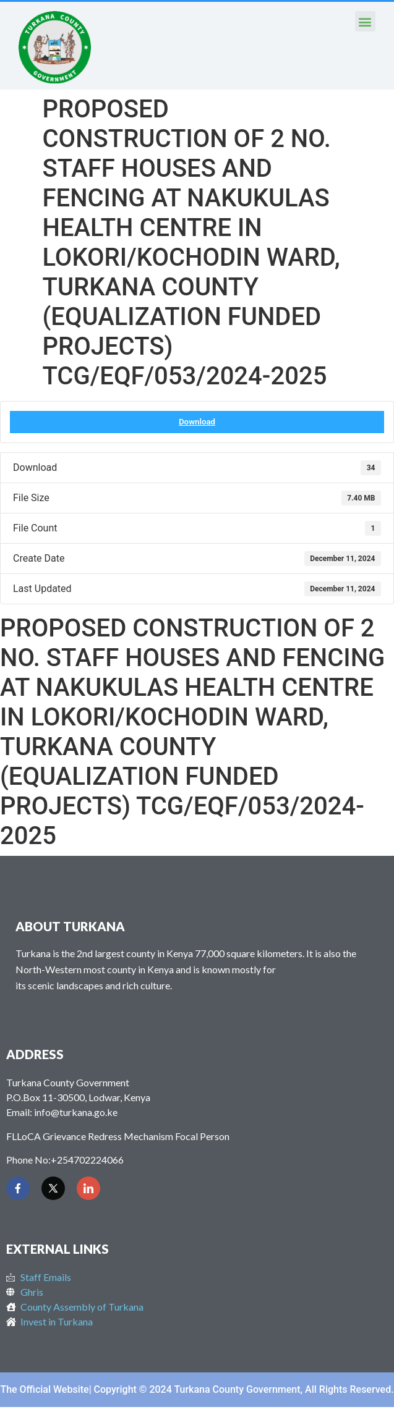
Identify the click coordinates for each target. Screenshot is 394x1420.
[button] (365, 21)
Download (197, 421)
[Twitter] (53, 1188)
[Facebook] (18, 1188)
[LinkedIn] (88, 1188)
